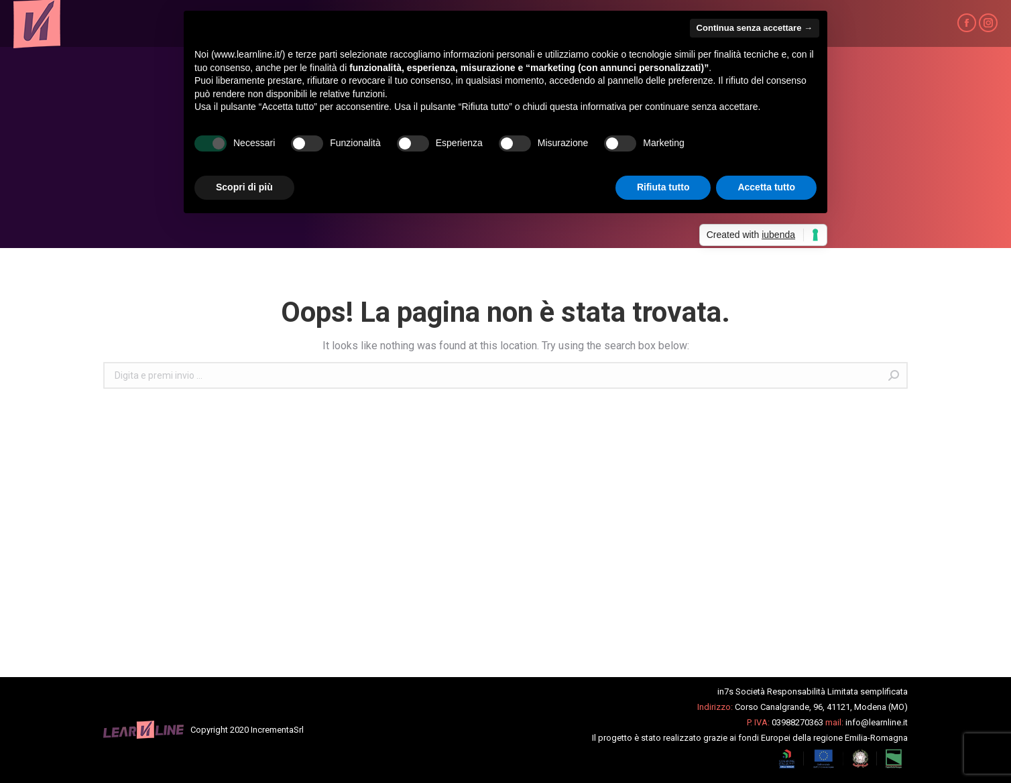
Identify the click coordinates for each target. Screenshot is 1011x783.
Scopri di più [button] (244, 187)
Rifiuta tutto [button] (663, 187)
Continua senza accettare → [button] (755, 28)
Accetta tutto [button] (766, 187)
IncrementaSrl (277, 730)
